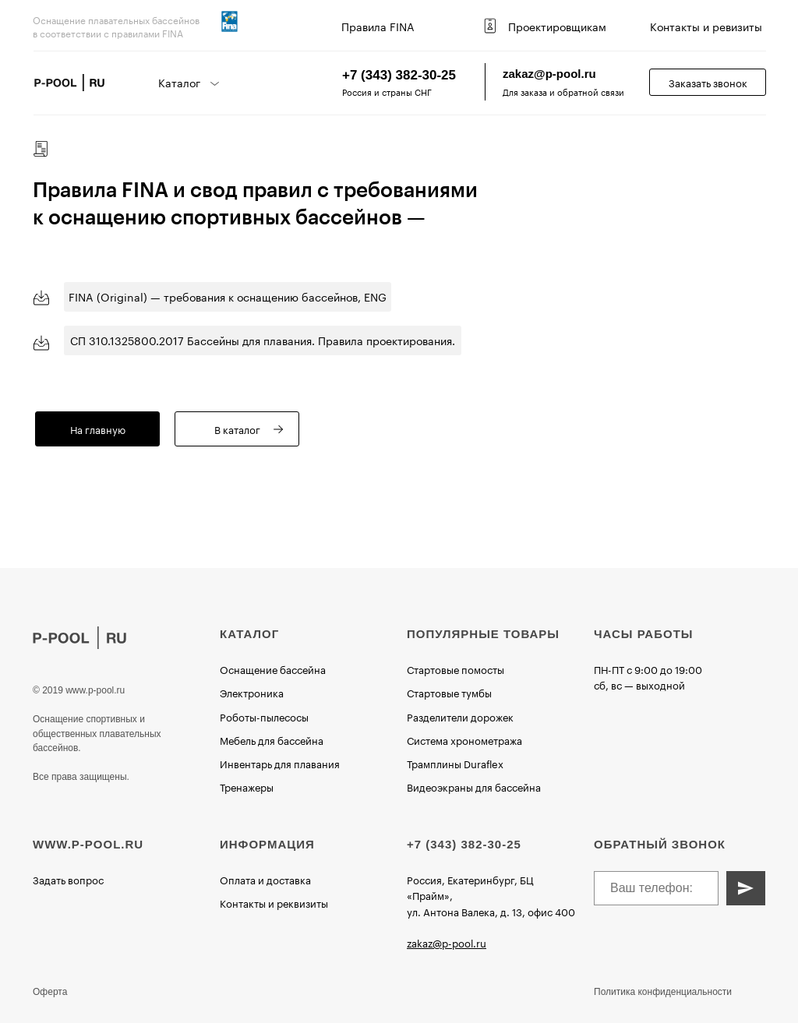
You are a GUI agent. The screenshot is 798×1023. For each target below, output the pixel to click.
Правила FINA (378, 25)
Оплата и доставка (265, 879)
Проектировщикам (557, 25)
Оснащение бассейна (273, 668)
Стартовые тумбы (449, 692)
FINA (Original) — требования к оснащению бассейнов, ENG (228, 296)
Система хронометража (464, 739)
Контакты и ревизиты (706, 25)
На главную (97, 428)
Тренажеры (247, 786)
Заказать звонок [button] (708, 82)
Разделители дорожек (460, 716)
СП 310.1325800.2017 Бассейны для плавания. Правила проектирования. (262, 339)
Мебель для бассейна (271, 739)
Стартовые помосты (455, 668)
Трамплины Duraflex (455, 763)
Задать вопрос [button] (68, 879)
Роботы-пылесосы (264, 716)
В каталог (237, 428)
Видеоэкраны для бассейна (474, 786)
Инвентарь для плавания (280, 763)
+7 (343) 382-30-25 (399, 75)
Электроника (252, 692)
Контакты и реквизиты (274, 902)
